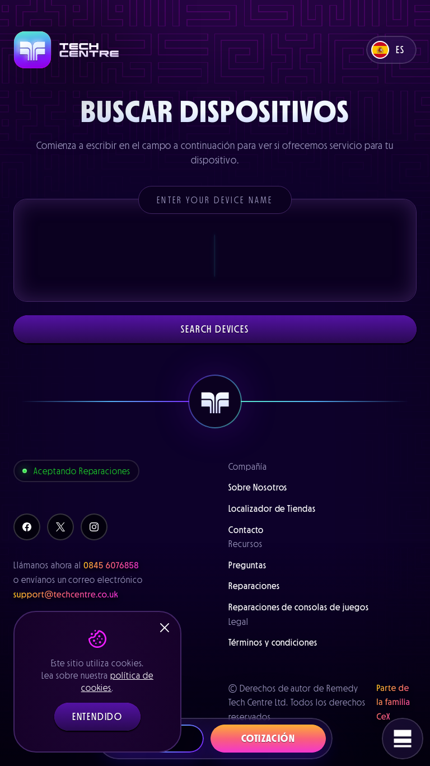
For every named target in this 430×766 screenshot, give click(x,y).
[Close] (164, 627)
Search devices (215, 329)
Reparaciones (254, 585)
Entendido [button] (97, 717)
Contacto (246, 529)
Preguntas (247, 565)
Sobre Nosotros (257, 487)
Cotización (268, 739)
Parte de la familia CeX (393, 702)
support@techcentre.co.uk (66, 594)
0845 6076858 (111, 565)
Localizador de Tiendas (272, 508)
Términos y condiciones (272, 642)
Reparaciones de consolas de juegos (298, 606)
